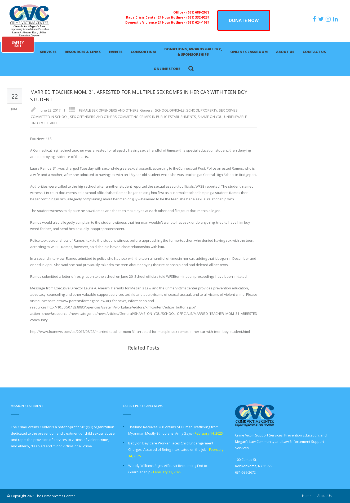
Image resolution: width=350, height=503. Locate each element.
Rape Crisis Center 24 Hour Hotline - (156, 17)
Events (115, 51)
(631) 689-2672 (197, 12)
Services (48, 51)
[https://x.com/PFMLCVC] (321, 19)
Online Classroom (249, 51)
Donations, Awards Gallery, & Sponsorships (193, 52)
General (146, 110)
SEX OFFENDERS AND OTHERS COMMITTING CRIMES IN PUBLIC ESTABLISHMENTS (133, 116)
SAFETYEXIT (18, 44)
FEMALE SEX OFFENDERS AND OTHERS (109, 110)
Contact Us (314, 51)
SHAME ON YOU (210, 116)
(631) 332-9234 (197, 17)
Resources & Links (83, 51)
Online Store (167, 68)
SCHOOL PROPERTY (201, 110)
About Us (285, 51)
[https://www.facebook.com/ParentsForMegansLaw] (315, 19)
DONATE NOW (244, 20)
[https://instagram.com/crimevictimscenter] (329, 19)
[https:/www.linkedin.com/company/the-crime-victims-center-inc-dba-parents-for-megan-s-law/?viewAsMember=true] (336, 19)
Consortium (143, 51)
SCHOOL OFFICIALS (170, 110)
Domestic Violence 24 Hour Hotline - (155, 22)
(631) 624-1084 (197, 22)
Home (306, 495)
